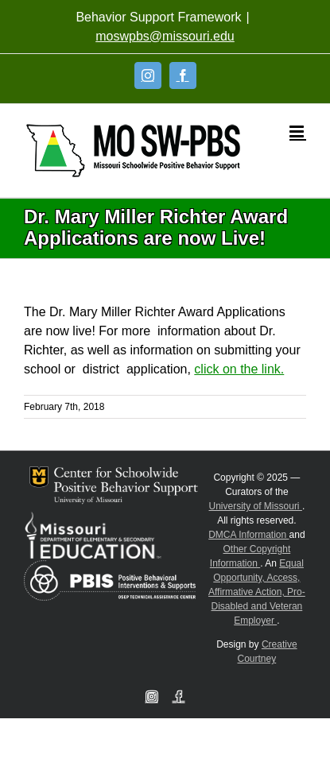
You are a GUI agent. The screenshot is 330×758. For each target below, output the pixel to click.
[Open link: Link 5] (133, 150)
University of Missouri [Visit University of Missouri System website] (255, 506)
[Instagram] (147, 75)
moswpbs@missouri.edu (165, 36)
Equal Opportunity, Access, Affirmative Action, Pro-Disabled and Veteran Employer (256, 592)
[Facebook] (182, 75)
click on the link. (239, 369)
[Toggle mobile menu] (297, 131)
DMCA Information (248, 534)
